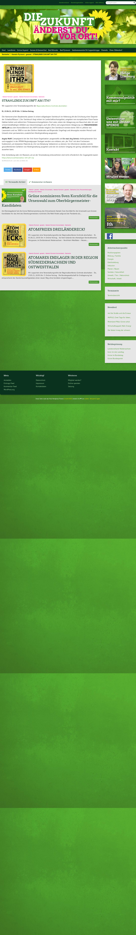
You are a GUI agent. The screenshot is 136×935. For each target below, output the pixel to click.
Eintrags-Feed (9, 383)
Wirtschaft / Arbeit (115, 278)
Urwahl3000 (68, 399)
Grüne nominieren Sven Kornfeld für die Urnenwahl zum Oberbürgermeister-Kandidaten (50, 200)
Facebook (17, 170)
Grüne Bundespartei (115, 358)
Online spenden (74, 383)
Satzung (71, 386)
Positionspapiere (114, 252)
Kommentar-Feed (10, 386)
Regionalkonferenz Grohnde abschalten (52, 106)
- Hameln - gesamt (33, 190)
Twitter (8, 170)
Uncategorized (32, 192)
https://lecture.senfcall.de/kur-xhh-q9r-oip (18, 157)
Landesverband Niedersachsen (119, 349)
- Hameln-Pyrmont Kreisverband (27, 97)
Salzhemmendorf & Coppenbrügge (86, 50)
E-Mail (36, 170)
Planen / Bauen (113, 269)
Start (4, 50)
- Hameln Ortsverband (45, 190)
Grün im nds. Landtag (116, 352)
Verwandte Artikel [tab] (16, 182)
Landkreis (11, 50)
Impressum (40, 383)
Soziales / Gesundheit (116, 272)
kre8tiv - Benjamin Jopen (92, 399)
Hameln (104, 50)
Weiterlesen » (94, 217)
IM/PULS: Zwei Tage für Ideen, (119, 317)
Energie (110, 259)
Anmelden (7, 380)
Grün (77, 190)
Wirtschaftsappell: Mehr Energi (119, 326)
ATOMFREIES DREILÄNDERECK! (56, 229)
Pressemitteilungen (86, 190)
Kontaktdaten (41, 386)
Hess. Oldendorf (115, 50)
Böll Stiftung (100, 2)
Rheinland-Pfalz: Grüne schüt (119, 322)
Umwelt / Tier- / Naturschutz (118, 275)
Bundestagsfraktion (77, 2)
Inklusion (111, 265)
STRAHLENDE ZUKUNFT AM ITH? (26, 100)
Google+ (27, 170)
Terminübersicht (114, 295)
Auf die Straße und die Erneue (119, 313)
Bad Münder (53, 50)
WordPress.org (9, 389)
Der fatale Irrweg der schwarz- (119, 330)
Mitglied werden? (74, 380)
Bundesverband (64, 2)
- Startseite (41, 97)
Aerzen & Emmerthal (38, 50)
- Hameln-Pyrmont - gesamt (21, 54)
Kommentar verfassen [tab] (42, 182)
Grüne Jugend (89, 2)
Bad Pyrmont (65, 50)
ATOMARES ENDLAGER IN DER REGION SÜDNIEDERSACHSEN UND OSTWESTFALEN (63, 262)
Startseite (5, 54)
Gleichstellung (113, 262)
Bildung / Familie (114, 256)
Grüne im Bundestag (115, 355)
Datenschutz (40, 380)
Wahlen (39, 192)
